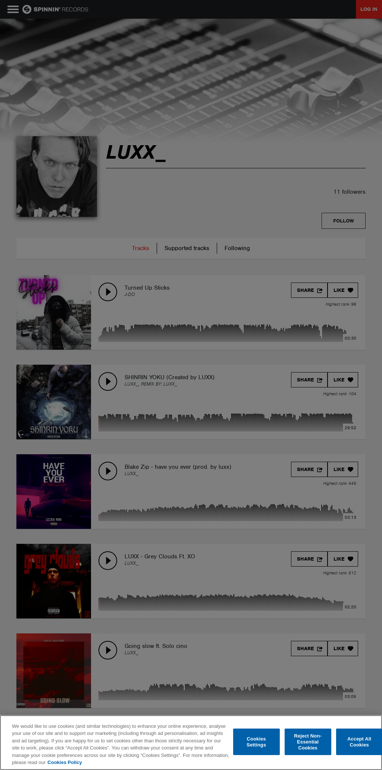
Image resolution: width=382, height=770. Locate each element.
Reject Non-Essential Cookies (308, 742)
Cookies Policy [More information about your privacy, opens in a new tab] (64, 762)
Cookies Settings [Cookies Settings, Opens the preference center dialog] (256, 742)
